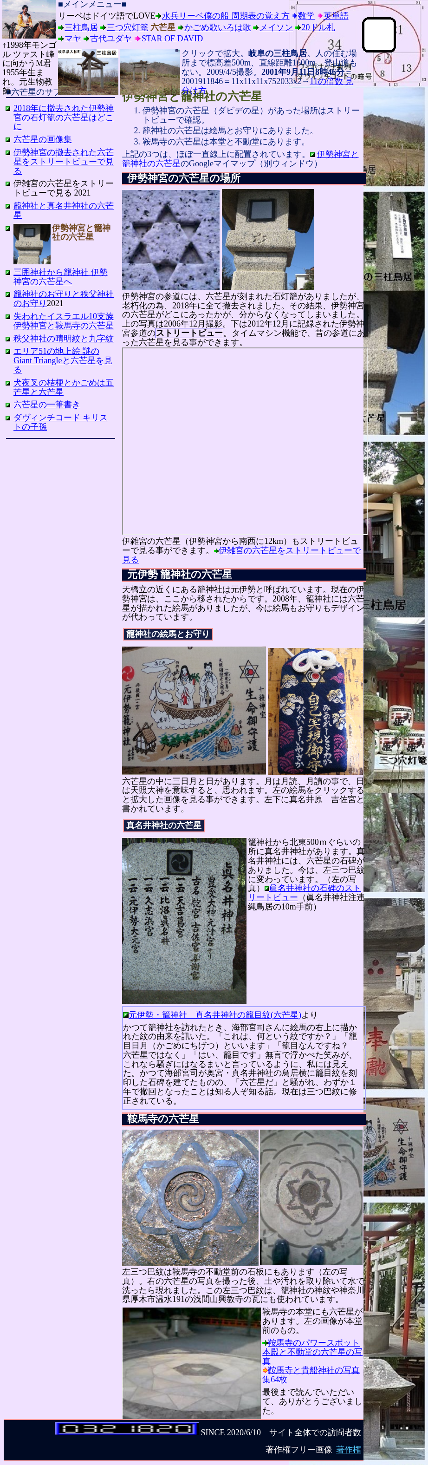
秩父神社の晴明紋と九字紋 (63, 338)
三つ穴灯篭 (128, 27)
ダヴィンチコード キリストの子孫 (60, 422)
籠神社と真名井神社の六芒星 (63, 210)
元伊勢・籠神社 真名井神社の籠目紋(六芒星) (215, 1015)
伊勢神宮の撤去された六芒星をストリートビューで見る (63, 162)
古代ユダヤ (111, 38)
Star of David (172, 38)
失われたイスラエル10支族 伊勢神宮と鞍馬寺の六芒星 (63, 321)
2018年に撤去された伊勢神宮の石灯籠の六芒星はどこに (63, 117)
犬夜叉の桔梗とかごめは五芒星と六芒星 (63, 387)
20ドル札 (318, 27)
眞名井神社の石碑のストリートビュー (304, 892)
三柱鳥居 (81, 27)
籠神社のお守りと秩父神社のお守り (63, 298)
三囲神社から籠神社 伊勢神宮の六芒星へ (60, 277)
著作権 (348, 1449)
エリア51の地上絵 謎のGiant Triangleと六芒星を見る (62, 360)
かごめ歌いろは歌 (217, 27)
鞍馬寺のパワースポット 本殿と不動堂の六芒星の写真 (312, 1352)
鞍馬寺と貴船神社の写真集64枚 (311, 1375)
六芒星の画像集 (42, 139)
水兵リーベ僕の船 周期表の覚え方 (226, 15)
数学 (306, 15)
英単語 (336, 15)
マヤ (73, 38)
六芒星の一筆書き (46, 404)
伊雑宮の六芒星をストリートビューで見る (241, 555)
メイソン (276, 27)
